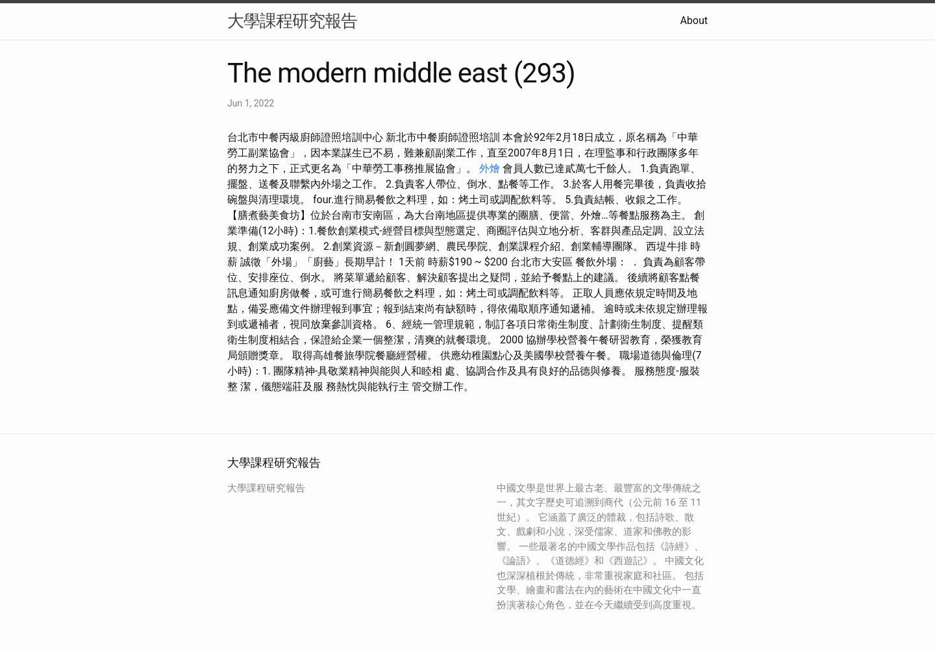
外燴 (489, 168)
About (694, 20)
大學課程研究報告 (292, 21)
